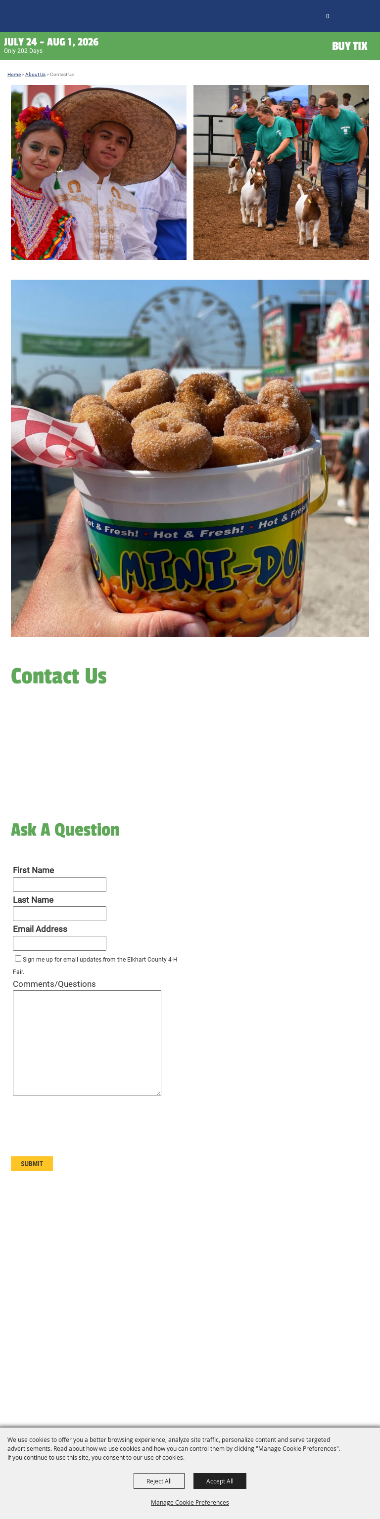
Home (14, 74)
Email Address (40, 929)
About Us (35, 74)
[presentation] (86, 1131)
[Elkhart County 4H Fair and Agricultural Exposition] (28, 17)
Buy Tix (350, 46)
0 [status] (328, 16)
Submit (32, 1163)
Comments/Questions (54, 984)
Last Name (33, 900)
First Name (33, 870)
